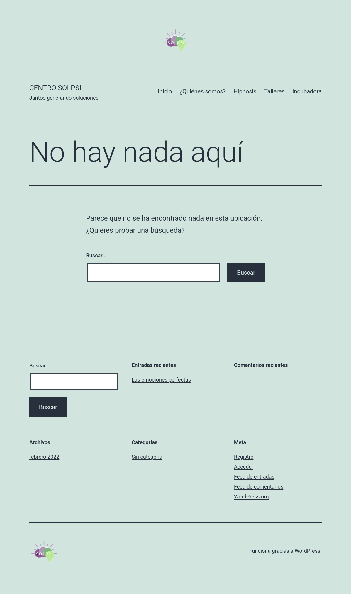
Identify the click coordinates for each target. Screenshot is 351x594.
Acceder (243, 467)
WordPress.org (251, 496)
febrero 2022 (44, 457)
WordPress (307, 551)
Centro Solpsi (55, 88)
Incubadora (307, 91)
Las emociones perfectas (161, 380)
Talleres (274, 91)
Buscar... (96, 255)
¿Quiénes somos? (203, 91)
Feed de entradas (254, 477)
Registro (244, 457)
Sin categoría (147, 457)
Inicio (165, 91)
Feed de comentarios (258, 487)
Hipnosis (244, 91)
